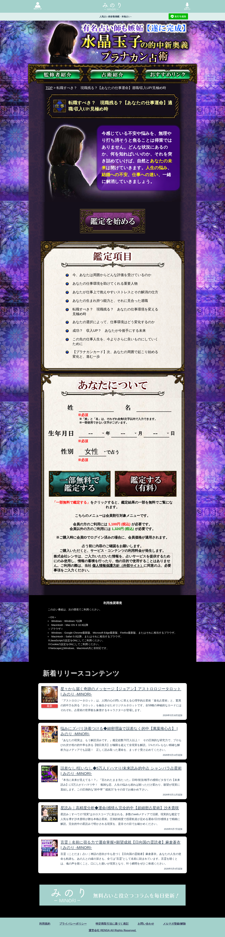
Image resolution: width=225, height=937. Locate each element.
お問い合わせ (146, 923)
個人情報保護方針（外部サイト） (118, 565)
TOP (49, 88)
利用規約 (44, 923)
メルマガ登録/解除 (174, 923)
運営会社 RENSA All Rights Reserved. (112, 930)
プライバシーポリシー (73, 923)
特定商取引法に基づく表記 (112, 923)
